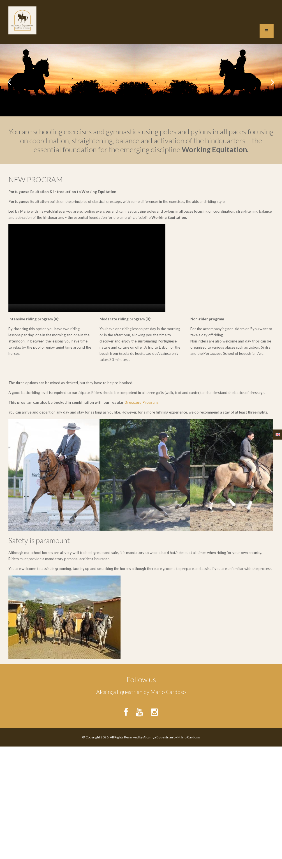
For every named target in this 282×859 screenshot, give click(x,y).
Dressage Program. (141, 402)
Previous (9, 80)
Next (272, 80)
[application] (86, 268)
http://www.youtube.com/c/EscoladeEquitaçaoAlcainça (139, 710)
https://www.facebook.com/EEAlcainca (127, 710)
